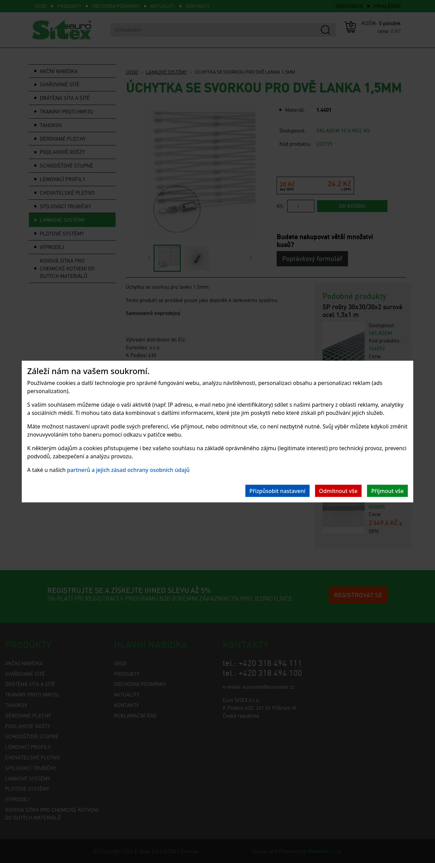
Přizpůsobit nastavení (277, 490)
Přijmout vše (387, 490)
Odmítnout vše (338, 490)
